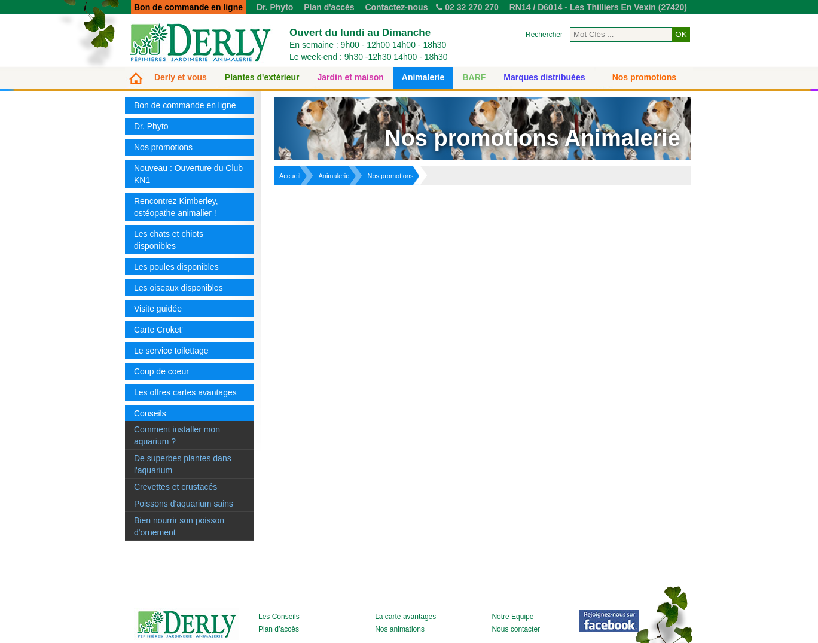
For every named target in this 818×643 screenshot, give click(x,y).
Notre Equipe (512, 616)
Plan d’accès (278, 629)
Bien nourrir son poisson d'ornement (179, 526)
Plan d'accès (329, 7)
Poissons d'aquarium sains (183, 503)
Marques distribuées (544, 77)
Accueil (289, 175)
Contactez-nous (396, 7)
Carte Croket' (158, 329)
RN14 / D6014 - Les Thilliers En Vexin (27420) (598, 7)
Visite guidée (158, 308)
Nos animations (400, 629)
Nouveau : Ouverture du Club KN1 (188, 174)
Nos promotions (644, 77)
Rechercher (544, 35)
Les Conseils (279, 616)
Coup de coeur (161, 371)
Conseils (150, 413)
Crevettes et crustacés (175, 487)
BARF (474, 77)
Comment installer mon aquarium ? (177, 435)
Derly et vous (180, 77)
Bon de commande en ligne (185, 105)
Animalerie (423, 77)
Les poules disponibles (176, 267)
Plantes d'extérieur (262, 77)
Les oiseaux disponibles (178, 287)
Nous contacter (516, 629)
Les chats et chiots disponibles (168, 240)
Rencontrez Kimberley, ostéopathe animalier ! (176, 207)
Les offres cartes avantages (185, 392)
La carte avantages (405, 616)
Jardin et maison (351, 77)
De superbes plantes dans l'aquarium (182, 464)
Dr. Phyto (275, 7)
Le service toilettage (171, 350)
